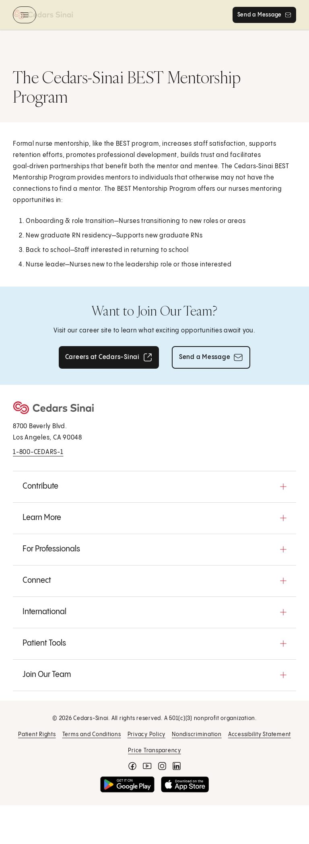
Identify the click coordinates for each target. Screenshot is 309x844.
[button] (154, 486)
